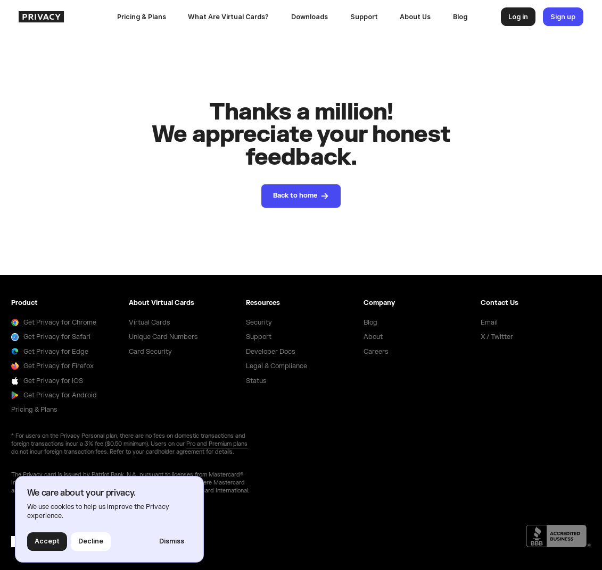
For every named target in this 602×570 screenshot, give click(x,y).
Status (256, 381)
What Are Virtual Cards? (228, 17)
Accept (47, 541)
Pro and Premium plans (217, 443)
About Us (415, 17)
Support (364, 17)
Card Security (150, 351)
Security (259, 322)
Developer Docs (270, 351)
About (373, 337)
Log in (518, 17)
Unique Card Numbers (163, 337)
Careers (376, 351)
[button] (309, 17)
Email (489, 322)
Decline (90, 541)
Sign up (562, 17)
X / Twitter (497, 337)
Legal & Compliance (276, 366)
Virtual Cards (149, 322)
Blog (460, 17)
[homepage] (63, 16)
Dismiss (171, 541)
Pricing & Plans (141, 17)
